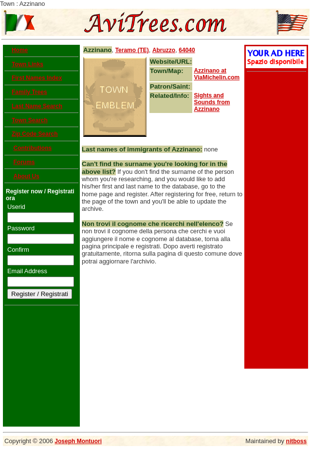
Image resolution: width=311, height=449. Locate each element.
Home (20, 50)
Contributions (32, 148)
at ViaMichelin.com (216, 74)
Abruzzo (163, 50)
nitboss (296, 441)
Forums (24, 162)
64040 (187, 50)
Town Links (27, 64)
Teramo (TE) (132, 50)
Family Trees (29, 92)
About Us (26, 176)
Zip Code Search (35, 134)
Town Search (30, 120)
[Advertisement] (275, 221)
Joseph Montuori (78, 441)
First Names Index (37, 78)
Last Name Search (37, 106)
